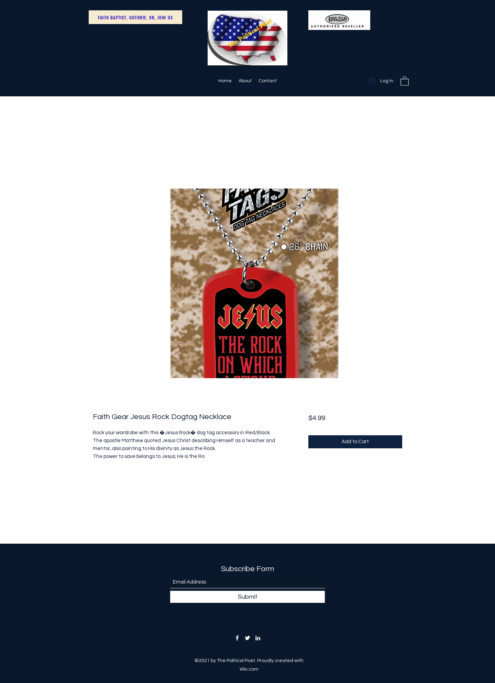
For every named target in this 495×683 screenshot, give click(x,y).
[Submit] (247, 597)
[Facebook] (237, 637)
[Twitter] (247, 637)
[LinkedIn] (257, 637)
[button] (404, 81)
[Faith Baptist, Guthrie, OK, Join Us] (135, 17)
